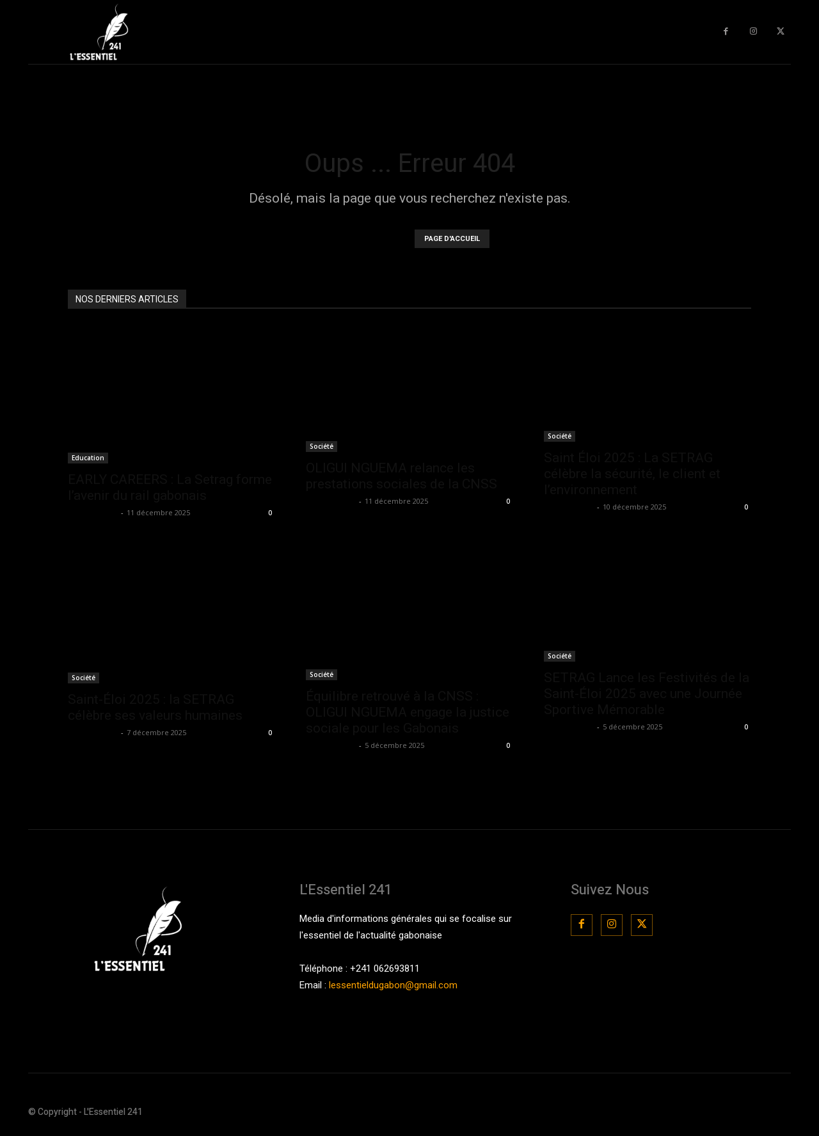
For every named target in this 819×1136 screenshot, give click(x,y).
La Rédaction (93, 512)
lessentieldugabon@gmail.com (393, 985)
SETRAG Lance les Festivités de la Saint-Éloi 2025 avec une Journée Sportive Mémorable (646, 693)
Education (88, 457)
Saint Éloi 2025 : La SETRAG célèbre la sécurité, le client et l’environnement (632, 473)
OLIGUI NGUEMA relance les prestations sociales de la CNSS (401, 476)
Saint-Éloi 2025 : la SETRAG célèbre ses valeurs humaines (155, 707)
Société (321, 446)
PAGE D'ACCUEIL (452, 239)
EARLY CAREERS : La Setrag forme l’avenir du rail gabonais (170, 487)
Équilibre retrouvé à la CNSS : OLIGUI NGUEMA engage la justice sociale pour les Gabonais (407, 712)
